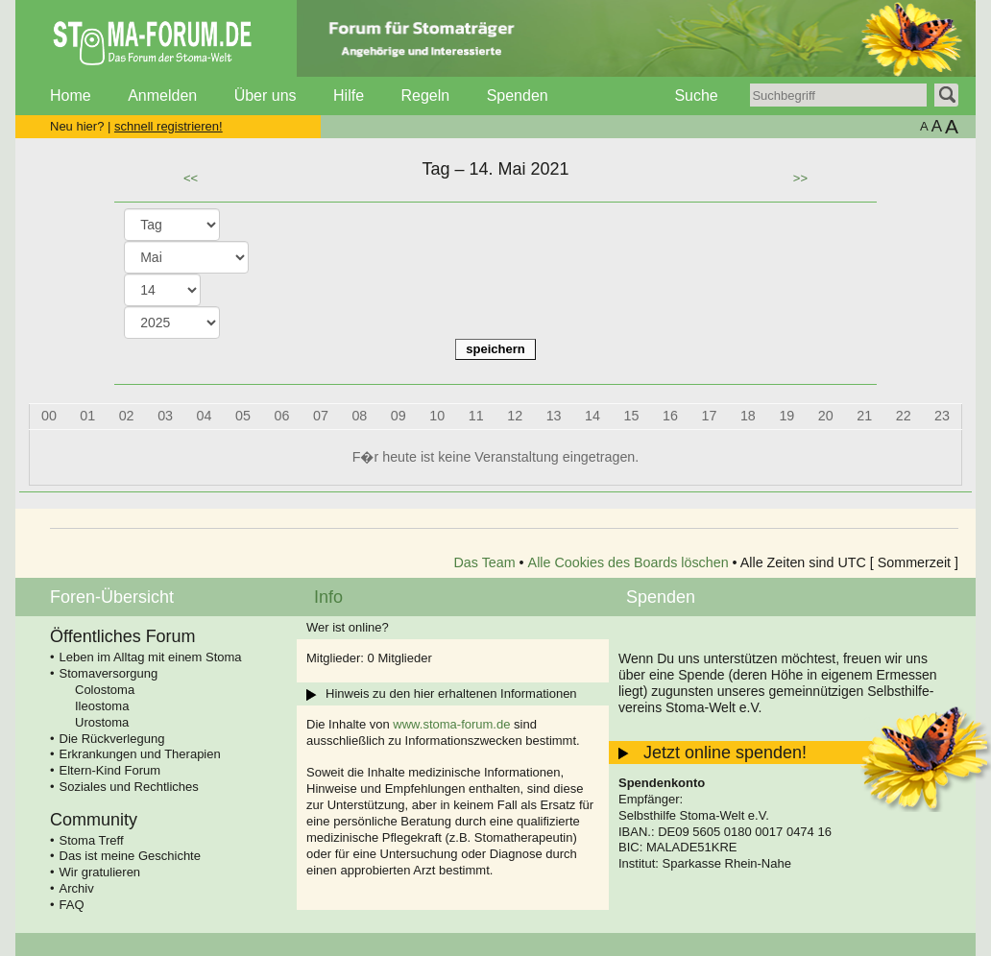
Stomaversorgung (109, 673)
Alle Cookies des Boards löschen (628, 562)
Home (70, 95)
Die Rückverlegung (112, 738)
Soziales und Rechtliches (129, 786)
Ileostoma (102, 706)
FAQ (72, 904)
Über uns (265, 95)
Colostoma (104, 689)
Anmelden (162, 95)
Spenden (517, 95)
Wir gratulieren (100, 872)
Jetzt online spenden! (725, 752)
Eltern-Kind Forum (110, 770)
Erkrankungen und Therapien (140, 754)
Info (328, 597)
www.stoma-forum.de (451, 724)
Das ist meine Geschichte (130, 855)
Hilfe (348, 95)
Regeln (424, 95)
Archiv (77, 888)
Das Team (485, 562)
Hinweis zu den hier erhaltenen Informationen (451, 693)
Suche (695, 95)
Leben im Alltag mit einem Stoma (151, 657)
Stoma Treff (92, 840)
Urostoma (102, 722)
